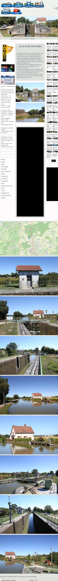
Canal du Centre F (35, 55)
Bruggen (3, 161)
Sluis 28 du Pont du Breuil (49, 76)
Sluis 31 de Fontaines (32, 576)
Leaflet (45, 254)
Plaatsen (3, 173)
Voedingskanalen (5, 193)
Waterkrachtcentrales (6, 195)
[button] (29, 237)
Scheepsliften (4, 178)
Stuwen (3, 188)
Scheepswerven (4, 181)
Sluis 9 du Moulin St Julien (49, 156)
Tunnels (3, 190)
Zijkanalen (3, 197)
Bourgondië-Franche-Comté (27, 59)
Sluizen (2, 183)
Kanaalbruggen (4, 166)
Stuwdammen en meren (6, 185)
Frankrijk (11, 121)
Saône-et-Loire (33, 58)
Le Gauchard (10, 113)
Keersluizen (4, 169)
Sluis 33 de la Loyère (12, 576)
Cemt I (9, 102)
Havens (3, 164)
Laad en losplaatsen (6, 171)
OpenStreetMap (51, 254)
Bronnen (3, 159)
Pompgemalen (4, 176)
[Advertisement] (30, 172)
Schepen (32, 580)
